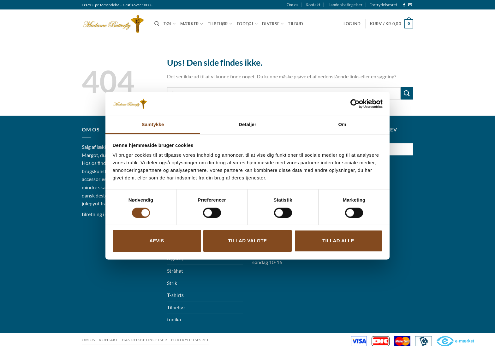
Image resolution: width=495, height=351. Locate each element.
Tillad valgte (247, 241)
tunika (174, 319)
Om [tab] (342, 124)
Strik (172, 283)
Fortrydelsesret (383, 4)
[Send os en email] (410, 5)
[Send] (407, 93)
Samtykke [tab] (153, 124)
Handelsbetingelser (344, 4)
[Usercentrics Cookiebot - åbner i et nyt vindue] (355, 103)
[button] (352, 23)
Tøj (170, 24)
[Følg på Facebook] (404, 5)
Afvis (156, 241)
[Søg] (156, 24)
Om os (292, 4)
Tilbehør (220, 24)
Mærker (191, 24)
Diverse (272, 24)
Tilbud (295, 23)
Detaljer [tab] (247, 124)
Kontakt (313, 4)
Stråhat (175, 271)
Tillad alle (338, 241)
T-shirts (175, 295)
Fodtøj (247, 24)
